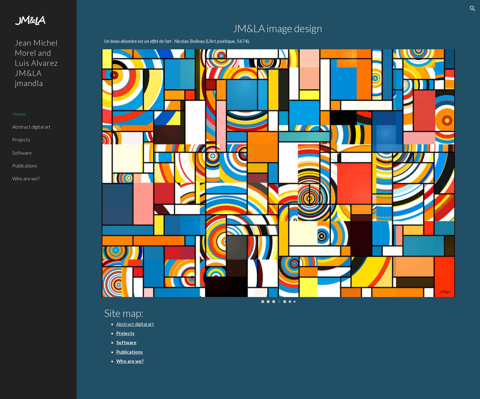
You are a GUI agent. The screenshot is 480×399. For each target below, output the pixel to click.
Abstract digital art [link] (31, 127)
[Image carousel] (278, 176)
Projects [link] (21, 139)
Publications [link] (24, 165)
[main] (278, 33)
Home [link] (19, 114)
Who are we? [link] (25, 178)
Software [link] (22, 153)
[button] (472, 8)
